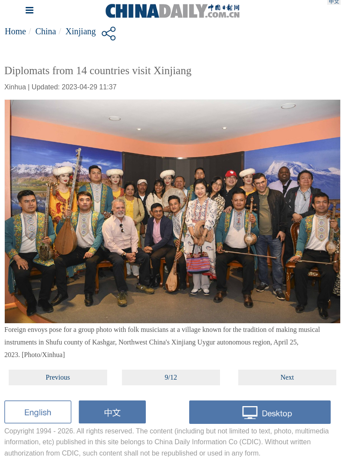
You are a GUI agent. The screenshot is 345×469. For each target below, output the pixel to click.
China (45, 31)
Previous (58, 377)
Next (287, 377)
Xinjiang (81, 31)
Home (15, 31)
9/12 (171, 377)
